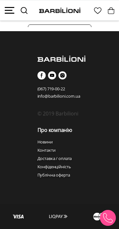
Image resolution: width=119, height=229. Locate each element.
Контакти (46, 150)
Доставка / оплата (54, 158)
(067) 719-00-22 (51, 89)
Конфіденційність (54, 167)
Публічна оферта (53, 175)
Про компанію (54, 130)
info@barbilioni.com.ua (58, 96)
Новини (45, 142)
